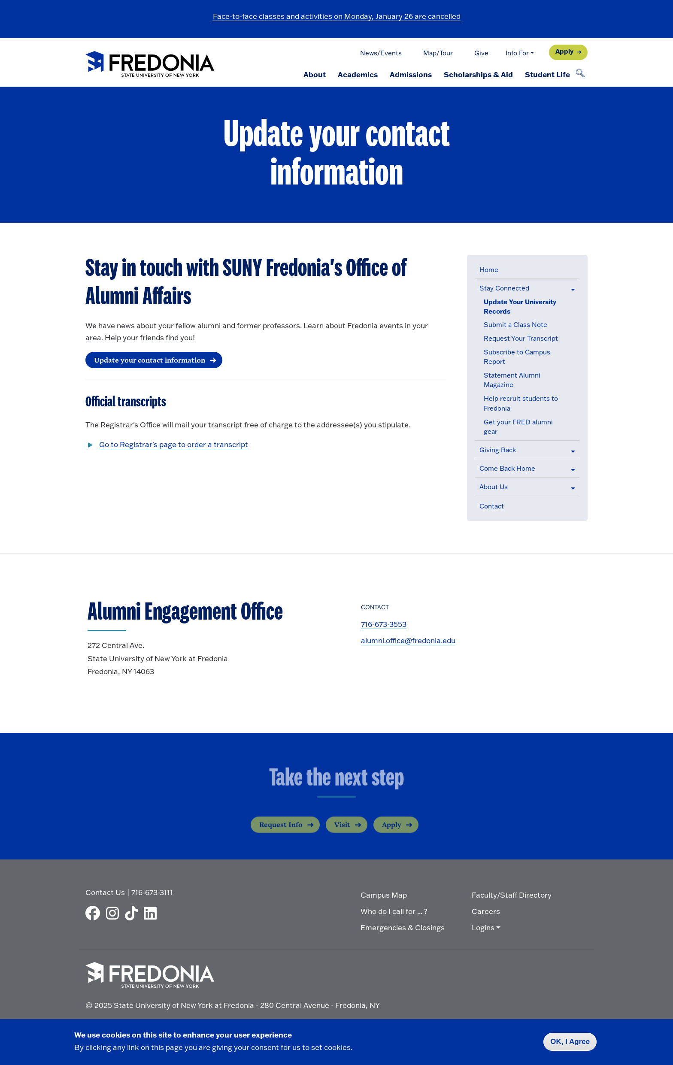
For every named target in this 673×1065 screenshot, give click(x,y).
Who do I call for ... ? (394, 911)
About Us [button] (493, 487)
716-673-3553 (383, 624)
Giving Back (497, 450)
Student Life (547, 74)
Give (481, 53)
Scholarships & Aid (478, 74)
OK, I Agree (570, 1042)
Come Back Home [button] (507, 468)
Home (488, 270)
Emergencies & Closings (403, 927)
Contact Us (105, 892)
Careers (486, 911)
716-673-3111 (152, 892)
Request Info (281, 831)
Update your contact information (149, 360)
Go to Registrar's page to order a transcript (173, 444)
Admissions (411, 74)
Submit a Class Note (515, 325)
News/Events (381, 53)
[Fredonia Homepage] (149, 64)
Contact (491, 506)
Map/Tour (438, 53)
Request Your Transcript (521, 338)
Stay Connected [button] (504, 288)
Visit (342, 831)
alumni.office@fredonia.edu (408, 640)
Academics (358, 74)
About (314, 74)
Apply (564, 51)
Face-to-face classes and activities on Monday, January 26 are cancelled (337, 16)
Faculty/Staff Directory (512, 894)
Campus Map (384, 894)
